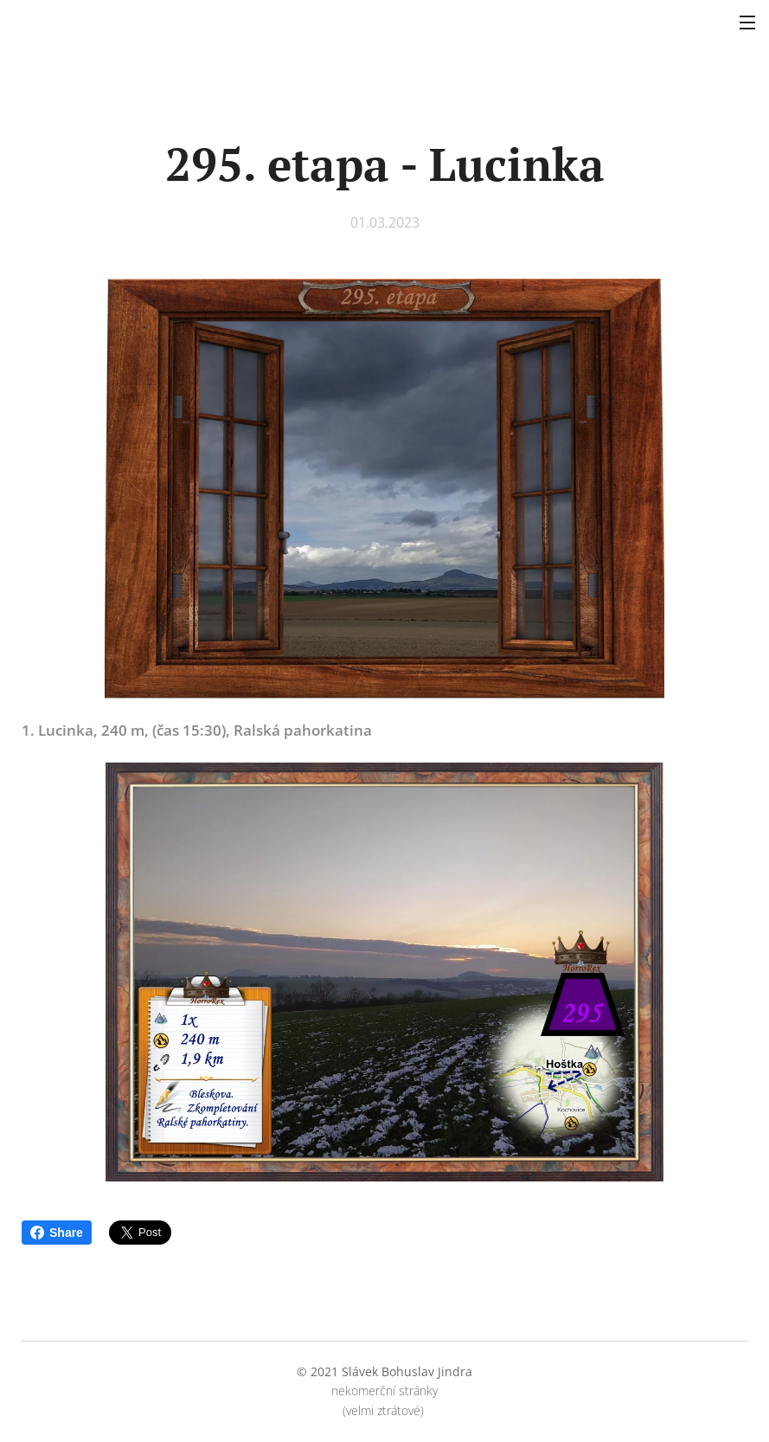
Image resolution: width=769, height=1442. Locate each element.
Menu (747, 22)
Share (56, 1232)
